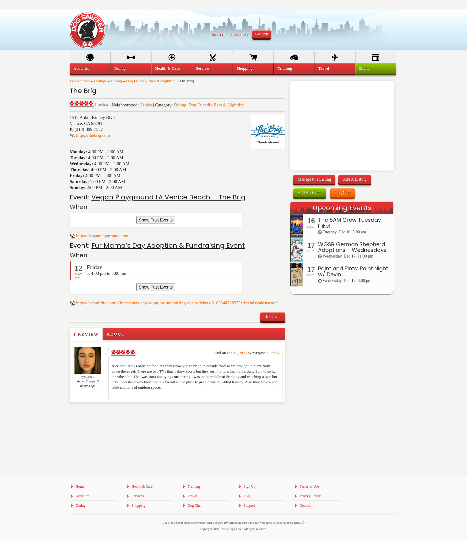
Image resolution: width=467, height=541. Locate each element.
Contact (305, 505)
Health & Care (167, 68)
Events (365, 68)
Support (249, 505)
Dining (116, 81)
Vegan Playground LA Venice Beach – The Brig (168, 197)
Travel (323, 68)
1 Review (86, 334)
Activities (81, 68)
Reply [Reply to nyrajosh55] (274, 353)
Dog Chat (342, 192)
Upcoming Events (342, 208)
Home (80, 486)
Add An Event (309, 192)
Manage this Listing (314, 179)
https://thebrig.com (93, 135)
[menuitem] (90, 68)
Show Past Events (156, 220)
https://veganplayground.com (102, 235)
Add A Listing (354, 179)
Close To (239, 35)
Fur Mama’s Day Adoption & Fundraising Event (168, 245)
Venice (146, 105)
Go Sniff (261, 34)
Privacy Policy (310, 496)
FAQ (247, 496)
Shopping (245, 68)
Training (285, 68)
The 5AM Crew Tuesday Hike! (349, 223)
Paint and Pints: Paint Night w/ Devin (353, 271)
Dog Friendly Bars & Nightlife (150, 81)
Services (202, 68)
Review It (272, 316)
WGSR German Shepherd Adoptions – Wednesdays (352, 247)
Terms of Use (309, 486)
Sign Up (250, 486)
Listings (100, 81)
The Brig (83, 90)
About (116, 334)
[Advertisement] (104, 414)
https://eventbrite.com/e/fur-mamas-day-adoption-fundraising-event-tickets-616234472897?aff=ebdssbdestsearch (177, 302)
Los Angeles (80, 81)
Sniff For (218, 35)
